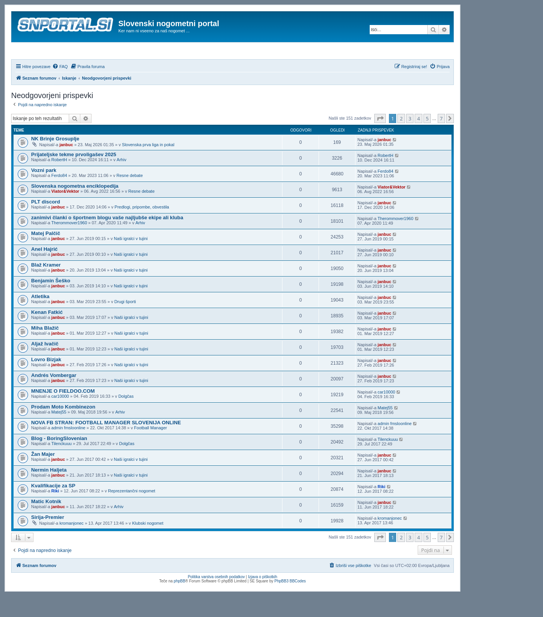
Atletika (40, 317)
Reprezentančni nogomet (131, 511)
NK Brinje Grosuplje (55, 159)
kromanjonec (72, 544)
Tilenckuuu (61, 464)
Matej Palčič (45, 254)
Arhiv (121, 180)
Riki (55, 511)
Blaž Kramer (46, 285)
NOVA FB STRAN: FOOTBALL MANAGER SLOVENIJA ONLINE (106, 443)
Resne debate (129, 196)
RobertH (59, 180)
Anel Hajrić (44, 270)
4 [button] (418, 139)
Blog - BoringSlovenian (59, 459)
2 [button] (401, 139)
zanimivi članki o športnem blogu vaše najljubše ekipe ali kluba (107, 238)
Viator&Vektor (65, 212)
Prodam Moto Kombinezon (63, 427)
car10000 (60, 417)
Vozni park (43, 191)
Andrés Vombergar (53, 396)
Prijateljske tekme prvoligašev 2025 (73, 175)
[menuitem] (60, 87)
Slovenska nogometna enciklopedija (74, 207)
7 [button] (441, 139)
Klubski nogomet (147, 544)
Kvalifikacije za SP (53, 506)
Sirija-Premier (47, 538)
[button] (380, 139)
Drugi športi (125, 322)
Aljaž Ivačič (44, 364)
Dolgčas (126, 417)
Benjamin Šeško (50, 301)
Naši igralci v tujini (131, 259)
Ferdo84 (59, 196)
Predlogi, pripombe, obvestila (142, 227)
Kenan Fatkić (47, 333)
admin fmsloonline (68, 448)
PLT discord (45, 222)
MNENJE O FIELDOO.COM (63, 412)
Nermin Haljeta (48, 491)
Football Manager (150, 448)
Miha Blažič (45, 349)
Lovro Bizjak (46, 380)
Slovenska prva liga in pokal (148, 165)
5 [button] (427, 139)
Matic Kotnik (46, 522)
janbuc (66, 165)
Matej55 (58, 432)
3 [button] (409, 139)
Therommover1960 (69, 243)
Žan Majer (43, 475)
